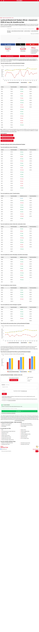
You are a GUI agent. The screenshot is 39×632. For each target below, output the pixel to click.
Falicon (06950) (23, 426)
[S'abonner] (19, 451)
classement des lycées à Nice (20, 24)
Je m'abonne (18, 411)
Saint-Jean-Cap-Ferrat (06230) (26, 423)
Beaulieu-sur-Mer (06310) (6, 425)
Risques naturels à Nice (6, 435)
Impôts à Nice (23, 432)
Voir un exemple (36, 449)
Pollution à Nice (4, 434)
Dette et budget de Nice (25, 431)
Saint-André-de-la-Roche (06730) (26, 425)
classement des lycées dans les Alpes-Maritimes (27, 60)
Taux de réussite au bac (34, 49)
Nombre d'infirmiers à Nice (6, 436)
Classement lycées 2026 (6, 17)
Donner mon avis (14, 380)
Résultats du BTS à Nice (25, 444)
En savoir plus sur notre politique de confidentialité (8, 413)
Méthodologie (23, 50)
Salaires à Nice (23, 429)
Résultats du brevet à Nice (25, 442)
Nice (12, 17)
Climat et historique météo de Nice (8, 439)
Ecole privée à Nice (24, 435)
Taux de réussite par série (34, 50)
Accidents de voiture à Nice (6, 438)
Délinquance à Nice (5, 432)
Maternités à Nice (24, 436)
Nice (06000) (4, 426)
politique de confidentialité (12, 400)
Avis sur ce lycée (33, 53)
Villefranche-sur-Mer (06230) (6, 423)
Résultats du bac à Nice (6, 444)
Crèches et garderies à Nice (25, 434)
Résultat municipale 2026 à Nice (7, 442)
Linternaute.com (4, 449)
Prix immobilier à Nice (25, 438)
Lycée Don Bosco (27, 30)
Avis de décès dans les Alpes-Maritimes (8, 431)
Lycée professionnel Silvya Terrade (17, 30)
